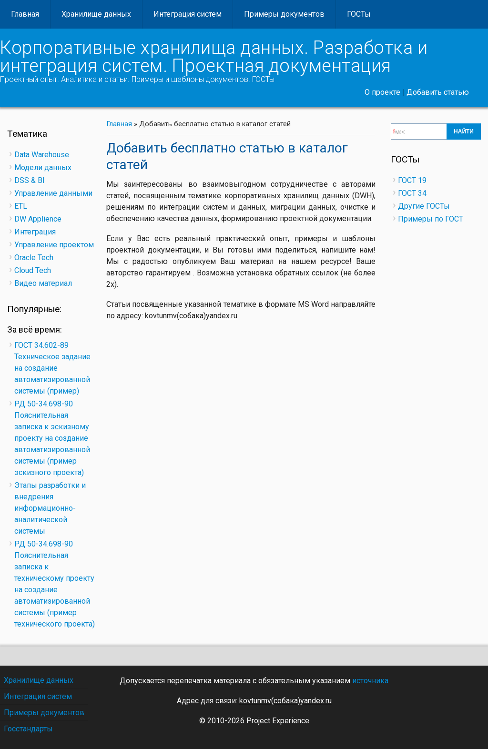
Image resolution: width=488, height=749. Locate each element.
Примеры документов (284, 14)
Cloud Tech (32, 270)
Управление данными (53, 193)
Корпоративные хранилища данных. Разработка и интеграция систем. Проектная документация (213, 57)
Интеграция (35, 231)
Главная (25, 14)
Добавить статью (438, 92)
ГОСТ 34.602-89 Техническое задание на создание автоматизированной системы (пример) (52, 368)
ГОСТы (359, 14)
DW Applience (37, 218)
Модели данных (42, 167)
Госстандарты (28, 728)
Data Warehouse (41, 154)
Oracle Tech (33, 257)
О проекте (382, 92)
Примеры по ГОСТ (430, 218)
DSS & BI (29, 180)
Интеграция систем (187, 14)
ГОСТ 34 (412, 193)
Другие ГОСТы (424, 206)
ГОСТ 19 (412, 180)
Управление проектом (54, 244)
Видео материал (43, 283)
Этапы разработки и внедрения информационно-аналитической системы (50, 508)
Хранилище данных (96, 14)
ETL (20, 206)
